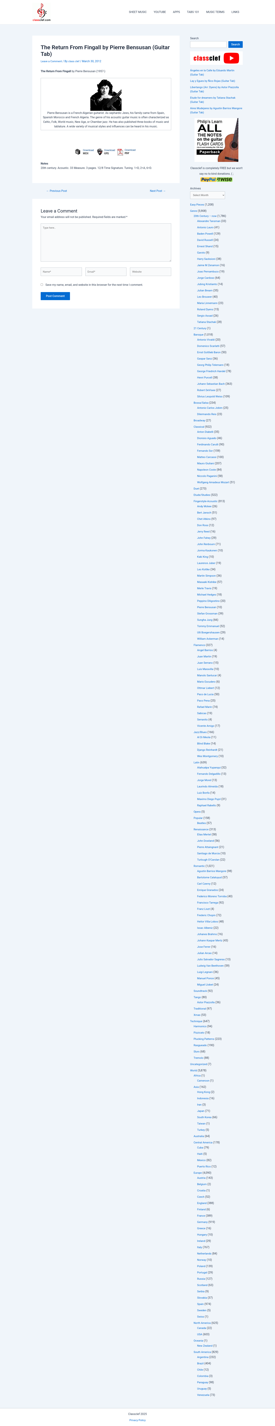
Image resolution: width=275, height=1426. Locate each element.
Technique (196, 1021)
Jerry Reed (203, 532)
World (193, 1071)
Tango (197, 997)
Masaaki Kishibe (207, 582)
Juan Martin (204, 657)
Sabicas (202, 713)
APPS (181, 12)
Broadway (200, 421)
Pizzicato (199, 1033)
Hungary (202, 1235)
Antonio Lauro (206, 228)
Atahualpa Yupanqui (209, 768)
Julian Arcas (205, 953)
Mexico (201, 1160)
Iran (199, 1105)
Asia (196, 1087)
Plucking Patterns (205, 1039)
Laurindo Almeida (208, 787)
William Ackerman (208, 639)
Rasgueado (201, 1045)
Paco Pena (203, 701)
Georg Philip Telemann (211, 365)
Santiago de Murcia (209, 854)
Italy (199, 1247)
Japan (201, 1111)
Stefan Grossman (208, 614)
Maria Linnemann (208, 303)
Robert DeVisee (206, 390)
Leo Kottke (203, 570)
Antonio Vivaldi (206, 340)
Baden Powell (205, 234)
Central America (204, 1143)
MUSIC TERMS (217, 12)
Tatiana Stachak (207, 322)
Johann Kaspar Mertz (210, 941)
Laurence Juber (206, 563)
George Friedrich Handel (212, 371)
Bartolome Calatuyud (210, 878)
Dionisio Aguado (207, 438)
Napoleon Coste (207, 470)
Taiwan (201, 1124)
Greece (201, 1228)
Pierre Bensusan (207, 607)
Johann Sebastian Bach (212, 384)
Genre (193, 211)
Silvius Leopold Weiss (210, 397)
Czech (201, 1197)
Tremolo (199, 1058)
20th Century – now (206, 216)
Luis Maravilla (205, 669)
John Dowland (206, 841)
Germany (202, 1222)
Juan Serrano (205, 663)
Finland (201, 1210)
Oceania (199, 1341)
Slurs (197, 1052)
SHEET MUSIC (145, 12)
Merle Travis (204, 588)
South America (203, 1352)
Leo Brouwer (205, 297)
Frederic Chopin (207, 915)
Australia (199, 1136)
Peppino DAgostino (209, 601)
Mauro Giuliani (206, 464)
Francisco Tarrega (208, 903)
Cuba (200, 1148)
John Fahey (204, 538)
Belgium (202, 1184)
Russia (201, 1279)
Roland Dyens (205, 310)
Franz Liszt (204, 909)
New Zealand (205, 1346)
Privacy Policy (137, 1420)
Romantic (200, 866)
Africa (197, 1076)
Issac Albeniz (205, 928)
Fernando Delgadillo (209, 774)
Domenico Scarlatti (209, 346)
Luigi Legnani (205, 972)
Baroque (199, 335)
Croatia (201, 1191)
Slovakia (202, 1298)
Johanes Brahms (207, 934)
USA (199, 1334)
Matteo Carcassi (207, 457)
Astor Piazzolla (206, 1002)
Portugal (202, 1273)
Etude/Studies (202, 495)
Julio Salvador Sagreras (212, 960)
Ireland (201, 1241)
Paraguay (203, 1382)
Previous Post (57, 190)
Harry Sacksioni (207, 259)
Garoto (201, 253)
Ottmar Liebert (206, 688)
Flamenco (200, 645)
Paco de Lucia (206, 694)
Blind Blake (204, 744)
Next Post (157, 190)
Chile (200, 1370)
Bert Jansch (204, 513)
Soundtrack (201, 991)
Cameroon (203, 1081)
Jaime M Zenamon (208, 265)
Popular (198, 818)
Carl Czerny (204, 884)
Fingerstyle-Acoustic (206, 501)
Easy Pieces (197, 205)
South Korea (204, 1117)
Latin (197, 763)
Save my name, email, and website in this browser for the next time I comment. (94, 287)
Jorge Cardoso (206, 278)
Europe (198, 1173)
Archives (195, 188)
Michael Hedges (207, 595)
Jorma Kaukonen (207, 551)
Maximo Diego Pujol (209, 799)
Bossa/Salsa (201, 403)
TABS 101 (196, 12)
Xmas (197, 1015)
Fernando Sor (205, 451)
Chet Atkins (204, 519)
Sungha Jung (205, 620)
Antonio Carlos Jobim (210, 408)
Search (194, 38)
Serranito (202, 720)
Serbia (201, 1292)
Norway (202, 1260)
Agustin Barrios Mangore (212, 871)
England (202, 1203)
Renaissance (202, 830)
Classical (199, 427)
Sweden (202, 1310)
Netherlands (204, 1254)
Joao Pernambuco (208, 272)
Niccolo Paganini (207, 476)
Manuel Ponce (206, 978)
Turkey (201, 1130)
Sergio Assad (205, 316)
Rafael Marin (205, 707)
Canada (202, 1328)
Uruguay (202, 1389)
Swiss (200, 1317)
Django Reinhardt (208, 750)
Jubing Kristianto (207, 284)
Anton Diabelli (205, 432)
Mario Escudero (207, 682)
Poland (201, 1266)
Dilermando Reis (207, 414)
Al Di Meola (204, 737)
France (201, 1216)
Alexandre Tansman (209, 221)
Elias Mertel (204, 835)
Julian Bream (205, 291)
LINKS (236, 12)
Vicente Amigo (206, 726)
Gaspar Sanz (205, 359)
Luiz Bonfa (203, 793)
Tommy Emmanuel (208, 626)
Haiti (200, 1154)
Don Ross (203, 525)
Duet (196, 489)
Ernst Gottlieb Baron (209, 352)
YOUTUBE (166, 12)
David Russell (205, 240)
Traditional (200, 1009)
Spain (200, 1304)
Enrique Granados (208, 890)
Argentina (203, 1357)
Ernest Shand (205, 246)
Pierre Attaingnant (208, 847)
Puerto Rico (204, 1167)
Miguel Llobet (205, 985)
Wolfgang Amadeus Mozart (214, 482)
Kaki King (203, 557)
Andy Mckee (204, 506)
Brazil (200, 1364)
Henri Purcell (205, 378)
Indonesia (203, 1098)
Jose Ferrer (204, 947)
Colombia (203, 1376)
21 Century (200, 328)
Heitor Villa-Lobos (208, 922)
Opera (197, 812)
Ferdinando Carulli (208, 445)
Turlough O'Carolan (209, 860)
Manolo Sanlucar (207, 676)
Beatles (201, 823)
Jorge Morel (204, 780)
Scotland (202, 1285)
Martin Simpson (207, 576)
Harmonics (200, 1026)
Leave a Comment (52, 61)
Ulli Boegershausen (209, 633)
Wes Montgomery (208, 756)
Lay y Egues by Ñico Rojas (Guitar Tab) (214, 81)
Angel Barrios (205, 650)
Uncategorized (199, 1064)
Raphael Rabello (207, 806)
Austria (201, 1178)
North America (203, 1323)
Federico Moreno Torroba (213, 896)
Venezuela (203, 1395)
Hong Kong (204, 1092)
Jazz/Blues (200, 732)
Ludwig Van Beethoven (211, 966)
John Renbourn (206, 544)
